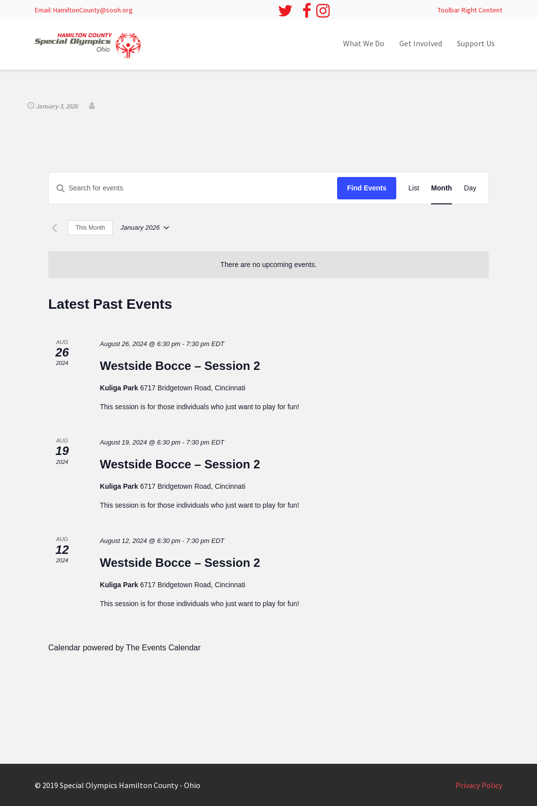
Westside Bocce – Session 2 (180, 365)
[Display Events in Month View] (441, 188)
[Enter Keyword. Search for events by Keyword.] (193, 188)
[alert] (268, 264)
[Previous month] (54, 228)
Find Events (366, 188)
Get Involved (420, 43)
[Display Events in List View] (413, 188)
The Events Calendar (163, 647)
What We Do (363, 43)
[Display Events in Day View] (470, 188)
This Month (90, 227)
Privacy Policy (478, 785)
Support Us (476, 43)
